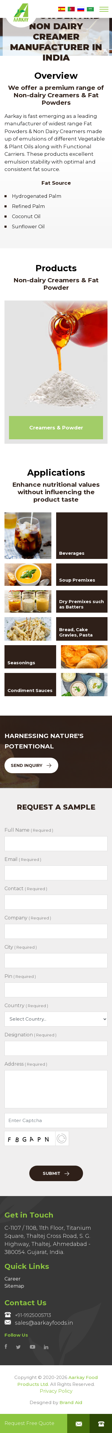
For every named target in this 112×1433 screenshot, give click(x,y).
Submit (56, 1173)
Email (22, 859)
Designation (30, 1035)
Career (12, 1279)
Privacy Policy (56, 1391)
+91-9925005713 (27, 1315)
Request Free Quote (29, 1423)
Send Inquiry (31, 765)
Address (25, 1064)
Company (27, 918)
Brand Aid (70, 1402)
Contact (25, 888)
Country (26, 1005)
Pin (20, 976)
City (20, 947)
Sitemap (14, 1286)
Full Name (28, 830)
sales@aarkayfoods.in (38, 1323)
